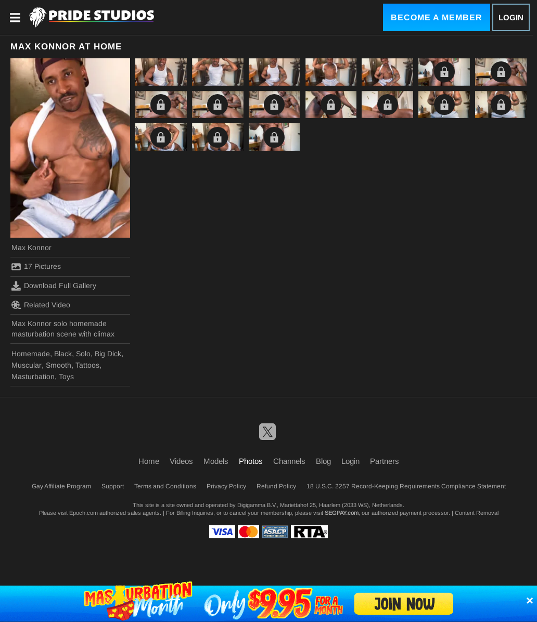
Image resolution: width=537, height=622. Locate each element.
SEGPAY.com (342, 513)
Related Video (40, 304)
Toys (66, 376)
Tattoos (87, 365)
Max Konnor (31, 247)
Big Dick (108, 353)
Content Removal (476, 513)
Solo (83, 353)
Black (63, 353)
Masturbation (33, 376)
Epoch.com (83, 513)
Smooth (58, 365)
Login (510, 17)
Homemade (30, 353)
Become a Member (436, 17)
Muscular (26, 365)
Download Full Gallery (53, 286)
